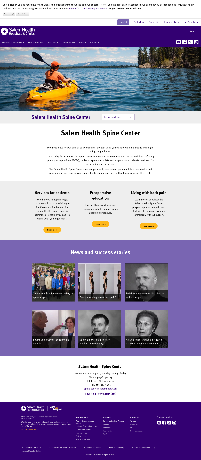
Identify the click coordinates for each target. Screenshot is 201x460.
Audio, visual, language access (85, 422)
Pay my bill (155, 22)
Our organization (136, 430)
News (132, 427)
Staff (105, 434)
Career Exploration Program (113, 421)
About (82, 43)
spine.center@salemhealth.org (100, 388)
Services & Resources (13, 43)
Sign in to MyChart (83, 439)
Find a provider (81, 432)
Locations (52, 43)
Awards (133, 421)
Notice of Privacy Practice (31, 447)
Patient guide (81, 436)
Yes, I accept (9, 13)
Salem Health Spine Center (60, 117)
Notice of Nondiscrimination (33, 451)
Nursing (106, 424)
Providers (107, 427)
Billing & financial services (86, 426)
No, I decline (22, 13)
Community (68, 43)
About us (134, 417)
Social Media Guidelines (141, 447)
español (123, 22)
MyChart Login (191, 22)
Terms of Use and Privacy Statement (87, 8)
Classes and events (83, 429)
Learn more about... (112, 117)
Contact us (140, 22)
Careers (94, 43)
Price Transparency (116, 447)
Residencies (107, 430)
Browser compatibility (92, 447)
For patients (82, 417)
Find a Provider (35, 42)
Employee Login (173, 22)
